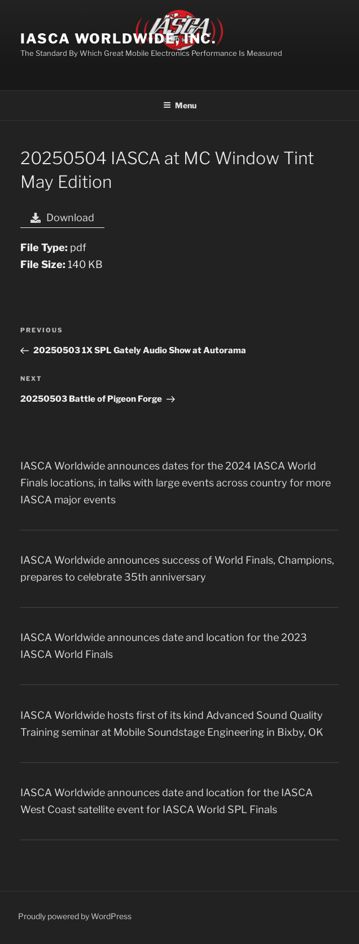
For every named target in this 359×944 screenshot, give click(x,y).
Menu (179, 105)
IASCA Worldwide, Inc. (118, 38)
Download (62, 217)
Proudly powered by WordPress (75, 916)
